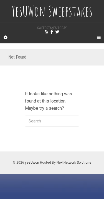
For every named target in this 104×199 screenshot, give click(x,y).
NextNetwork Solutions (74, 162)
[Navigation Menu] (98, 37)
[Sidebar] (5, 37)
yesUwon (32, 162)
